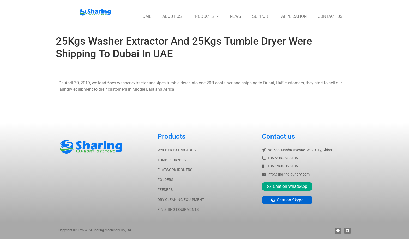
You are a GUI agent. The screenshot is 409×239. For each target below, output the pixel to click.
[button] (205, 16)
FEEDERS (165, 190)
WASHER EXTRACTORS (177, 150)
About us (172, 16)
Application (294, 16)
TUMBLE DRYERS (172, 160)
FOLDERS (165, 180)
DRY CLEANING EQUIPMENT (181, 199)
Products (206, 16)
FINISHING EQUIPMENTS (178, 209)
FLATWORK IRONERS (175, 170)
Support (261, 16)
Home (145, 16)
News (235, 16)
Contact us (330, 16)
